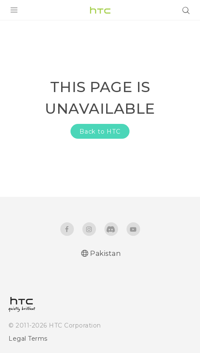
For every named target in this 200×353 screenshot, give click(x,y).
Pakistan (105, 253)
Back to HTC (100, 131)
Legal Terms (28, 338)
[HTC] (100, 10)
